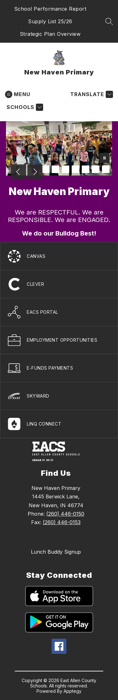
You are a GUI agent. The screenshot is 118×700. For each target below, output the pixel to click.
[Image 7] (95, 169)
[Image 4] (65, 169)
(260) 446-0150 (65, 514)
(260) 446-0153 (62, 522)
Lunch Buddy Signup (56, 552)
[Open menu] (17, 94)
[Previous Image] (18, 172)
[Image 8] (106, 169)
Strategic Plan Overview (50, 34)
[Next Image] (34, 172)
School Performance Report (50, 9)
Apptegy (72, 691)
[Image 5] (75, 169)
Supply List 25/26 (50, 21)
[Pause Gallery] (104, 158)
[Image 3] (55, 169)
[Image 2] (45, 169)
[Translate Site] (91, 94)
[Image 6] (85, 169)
